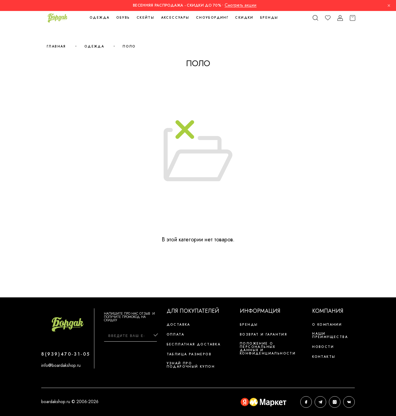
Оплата (175, 334)
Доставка (178, 324)
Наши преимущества (330, 335)
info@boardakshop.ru (61, 365)
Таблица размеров (189, 354)
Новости (323, 346)
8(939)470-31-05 (65, 354)
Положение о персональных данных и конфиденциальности (268, 348)
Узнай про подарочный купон (191, 365)
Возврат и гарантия (263, 334)
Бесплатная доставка (194, 344)
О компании (327, 324)
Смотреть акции (241, 5)
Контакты (323, 356)
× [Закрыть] (389, 5)
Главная (56, 46)
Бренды (269, 17)
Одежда (94, 46)
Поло (129, 46)
